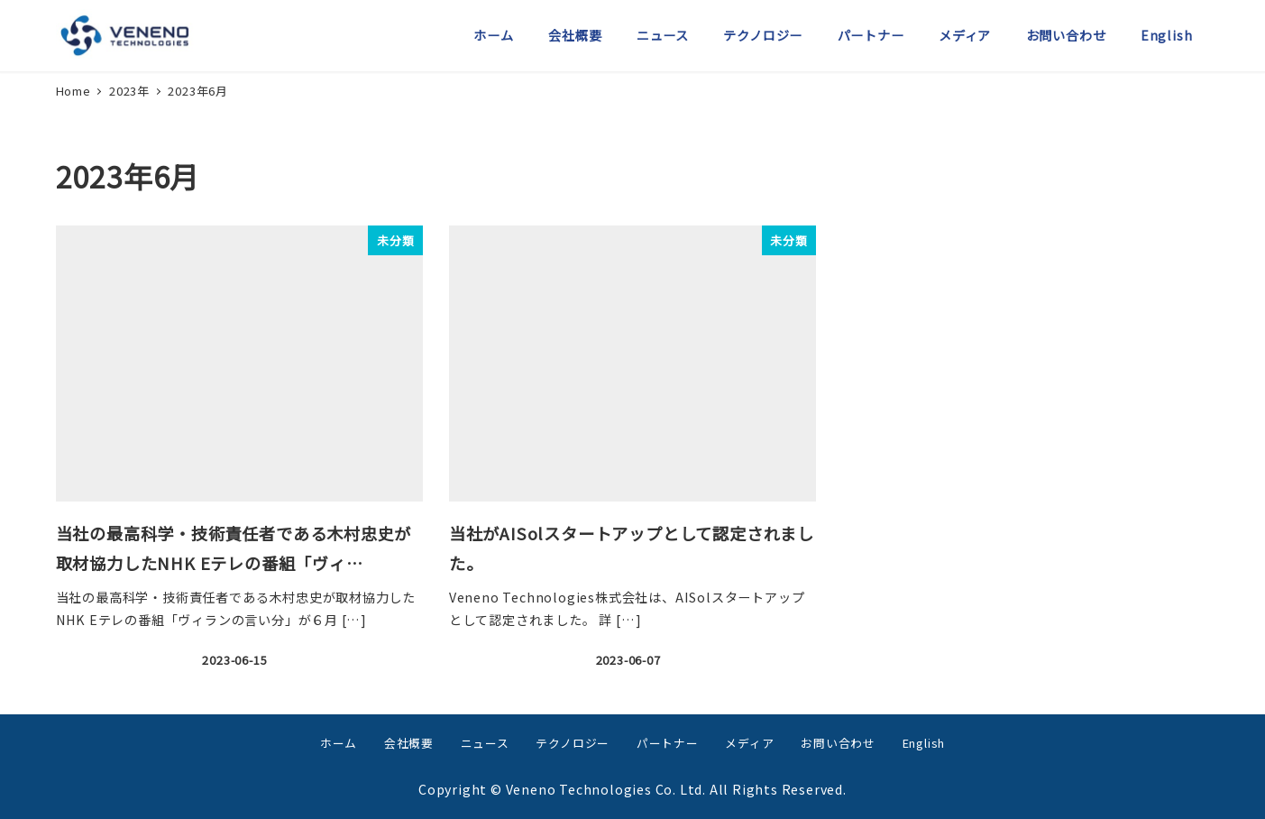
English (924, 742)
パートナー (668, 742)
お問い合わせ (838, 742)
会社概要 (409, 742)
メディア (749, 742)
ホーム (338, 742)
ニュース (485, 742)
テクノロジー (573, 742)
